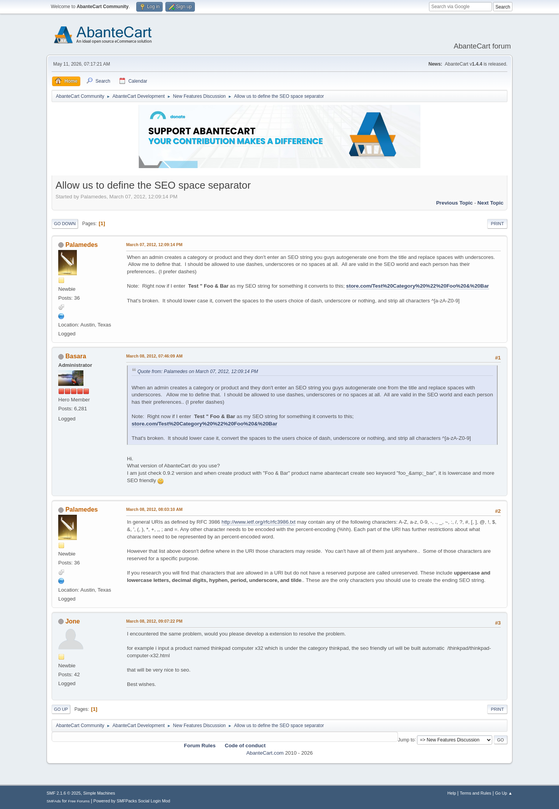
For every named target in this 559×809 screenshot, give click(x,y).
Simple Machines (99, 793)
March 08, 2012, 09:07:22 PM (154, 621)
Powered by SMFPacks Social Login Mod (132, 801)
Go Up (61, 709)
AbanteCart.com (264, 753)
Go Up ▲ (503, 793)
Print (497, 223)
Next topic (490, 203)
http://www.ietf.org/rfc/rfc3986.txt (258, 522)
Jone (72, 621)
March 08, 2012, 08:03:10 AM (154, 509)
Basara (75, 356)
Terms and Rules (475, 793)
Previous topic (454, 203)
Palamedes (81, 244)
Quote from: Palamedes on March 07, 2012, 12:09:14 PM (197, 371)
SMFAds (54, 801)
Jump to (406, 739)
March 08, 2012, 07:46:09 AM (154, 356)
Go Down (65, 223)
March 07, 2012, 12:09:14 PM (154, 244)
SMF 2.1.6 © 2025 (64, 793)
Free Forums (79, 801)
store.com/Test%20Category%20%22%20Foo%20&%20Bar (417, 286)
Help (452, 793)
